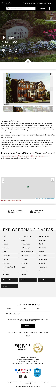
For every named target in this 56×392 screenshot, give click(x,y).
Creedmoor (6, 263)
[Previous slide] (4, 89)
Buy (20, 333)
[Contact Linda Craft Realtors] (26, 3)
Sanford (42, 252)
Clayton (5, 259)
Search (42, 8)
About (28, 336)
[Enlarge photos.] (51, 74)
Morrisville (24, 271)
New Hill (24, 275)
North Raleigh (44, 236)
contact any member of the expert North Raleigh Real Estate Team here (26, 156)
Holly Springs (25, 248)
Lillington (24, 259)
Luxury (25, 333)
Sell (15, 333)
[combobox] (20, 8)
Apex (4, 240)
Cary (4, 252)
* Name (8, 308)
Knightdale (24, 255)
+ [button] (3, 179)
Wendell (42, 263)
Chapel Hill (6, 255)
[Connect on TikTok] (27, 370)
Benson (5, 244)
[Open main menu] (54, 3)
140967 (35, 361)
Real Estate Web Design (22, 386)
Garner (23, 240)
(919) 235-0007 (18, 363)
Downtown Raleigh (9, 267)
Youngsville (43, 267)
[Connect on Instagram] (24, 370)
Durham (5, 271)
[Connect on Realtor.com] (26, 372)
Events (46, 333)
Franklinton (6, 275)
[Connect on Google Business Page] (17, 372)
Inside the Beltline (27, 252)
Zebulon (42, 271)
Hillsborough (25, 244)
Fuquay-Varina (26, 236)
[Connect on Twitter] (19, 370)
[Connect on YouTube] (22, 370)
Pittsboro (42, 240)
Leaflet (37, 198)
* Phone (23, 308)
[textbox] (21, 8)
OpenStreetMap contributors (49, 198)
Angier (5, 236)
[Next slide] (51, 89)
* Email (38, 308)
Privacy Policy (44, 382)
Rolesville (42, 248)
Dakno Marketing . (35, 386)
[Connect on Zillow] (20, 372)
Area (40, 333)
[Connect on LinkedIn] (30, 370)
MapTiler (41, 198)
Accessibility (28, 383)
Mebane (23, 267)
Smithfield (43, 255)
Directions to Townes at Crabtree (11, 200)
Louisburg (24, 263)
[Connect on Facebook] (16, 370)
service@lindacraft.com (34, 363)
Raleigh (6, 45)
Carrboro (5, 248)
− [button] (3, 181)
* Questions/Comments (13, 314)
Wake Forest (43, 259)
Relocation (33, 333)
